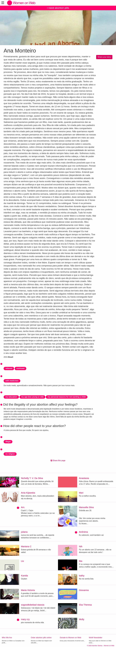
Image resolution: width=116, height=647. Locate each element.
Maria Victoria (28, 590)
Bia (80, 561)
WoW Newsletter (95, 638)
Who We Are (7, 638)
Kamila (24, 575)
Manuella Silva (86, 507)
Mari (81, 493)
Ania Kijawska (28, 493)
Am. (23, 507)
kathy (81, 575)
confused (20, 368)
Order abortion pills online (41, 638)
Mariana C (26, 546)
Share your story (104, 57)
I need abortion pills (58, 7)
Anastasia (84, 478)
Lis (22, 561)
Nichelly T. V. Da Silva (32, 478)
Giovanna (84, 590)
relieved (8, 368)
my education (11, 397)
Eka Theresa (85, 605)
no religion (10, 454)
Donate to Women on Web (70, 638)
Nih (80, 546)
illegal (8, 442)
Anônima (83, 532)
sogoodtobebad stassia (32, 605)
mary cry (25, 619)
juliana (24, 532)
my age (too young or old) (32, 397)
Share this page (58, 460)
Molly (81, 619)
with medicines (11, 381)
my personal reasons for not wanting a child (67, 397)
